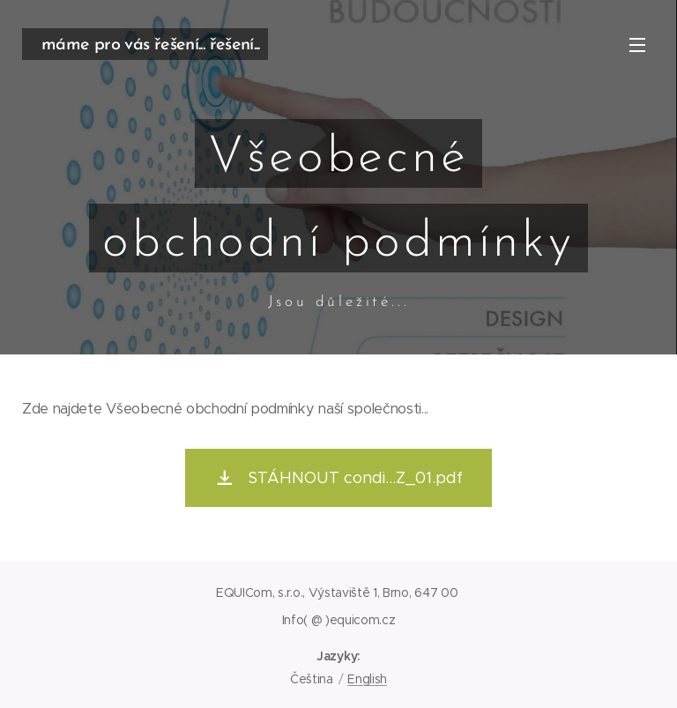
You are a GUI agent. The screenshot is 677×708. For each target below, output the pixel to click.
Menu (637, 45)
